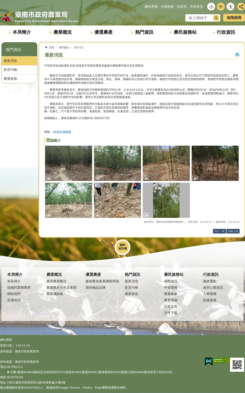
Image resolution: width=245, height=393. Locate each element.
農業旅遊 (10, 78)
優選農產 (103, 32)
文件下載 (170, 313)
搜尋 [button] (216, 18)
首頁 (51, 47)
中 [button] (221, 6)
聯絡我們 (14, 294)
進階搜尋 (234, 18)
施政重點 (209, 281)
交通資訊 (14, 300)
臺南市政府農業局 (39, 17)
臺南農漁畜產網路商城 (102, 281)
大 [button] (230, 6)
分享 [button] (241, 7)
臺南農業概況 (56, 281)
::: (1, 43)
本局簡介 (22, 32)
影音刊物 (10, 70)
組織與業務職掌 (19, 287)
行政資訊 (226, 32)
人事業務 (209, 294)
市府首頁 (196, 6)
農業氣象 (170, 294)
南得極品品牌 (96, 287)
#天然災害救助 (62, 131)
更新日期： (7, 345)
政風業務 (209, 300)
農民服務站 (185, 32)
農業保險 (170, 300)
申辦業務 (170, 287)
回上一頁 (219, 231)
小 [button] (211, 6)
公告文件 (170, 306)
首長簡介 (14, 281)
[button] (68, 163)
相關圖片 (53, 140)
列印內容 (237, 54)
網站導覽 (151, 6)
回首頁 (182, 6)
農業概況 (63, 32)
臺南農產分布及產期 (61, 287)
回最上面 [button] (233, 231)
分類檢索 (167, 6)
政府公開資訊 (213, 287)
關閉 (122, 244)
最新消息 (10, 61)
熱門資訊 (144, 32)
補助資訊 (170, 281)
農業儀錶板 (54, 294)
